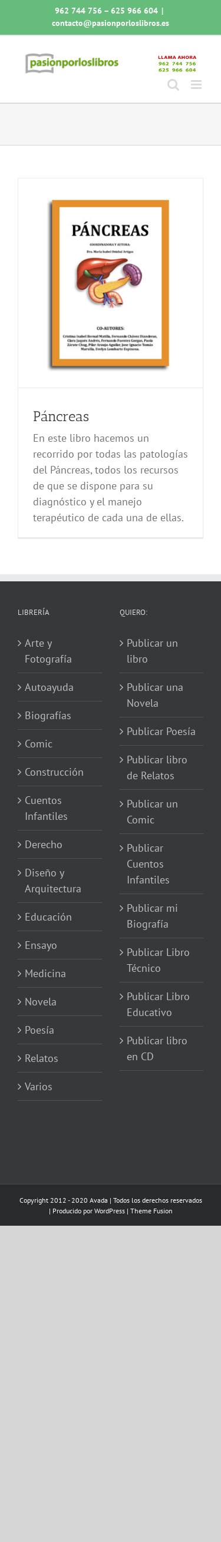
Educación (48, 917)
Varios (38, 1086)
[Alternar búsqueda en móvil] (173, 84)
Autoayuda (49, 687)
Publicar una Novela (155, 695)
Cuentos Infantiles (46, 808)
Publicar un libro (152, 651)
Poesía (39, 1030)
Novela (41, 1001)
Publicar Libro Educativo (158, 1004)
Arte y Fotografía (48, 651)
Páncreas (61, 416)
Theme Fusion (151, 1210)
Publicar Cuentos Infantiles (148, 863)
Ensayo (41, 945)
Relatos (41, 1058)
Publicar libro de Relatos (157, 767)
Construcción (54, 772)
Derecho (43, 844)
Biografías (48, 715)
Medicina (45, 973)
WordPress (109, 1210)
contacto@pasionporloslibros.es (110, 23)
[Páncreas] (110, 283)
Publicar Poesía (161, 731)
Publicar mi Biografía (152, 916)
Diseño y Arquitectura (53, 880)
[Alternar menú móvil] (197, 84)
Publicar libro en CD (157, 1048)
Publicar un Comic (152, 811)
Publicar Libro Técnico (158, 960)
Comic (38, 743)
